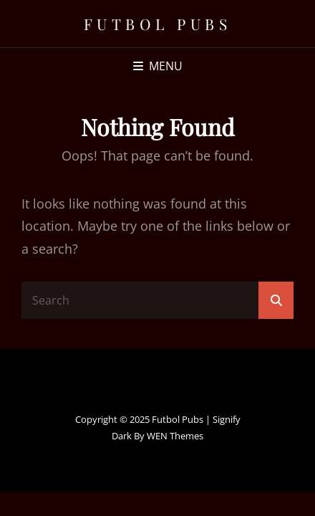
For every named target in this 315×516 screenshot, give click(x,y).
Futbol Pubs (158, 24)
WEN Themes (175, 435)
